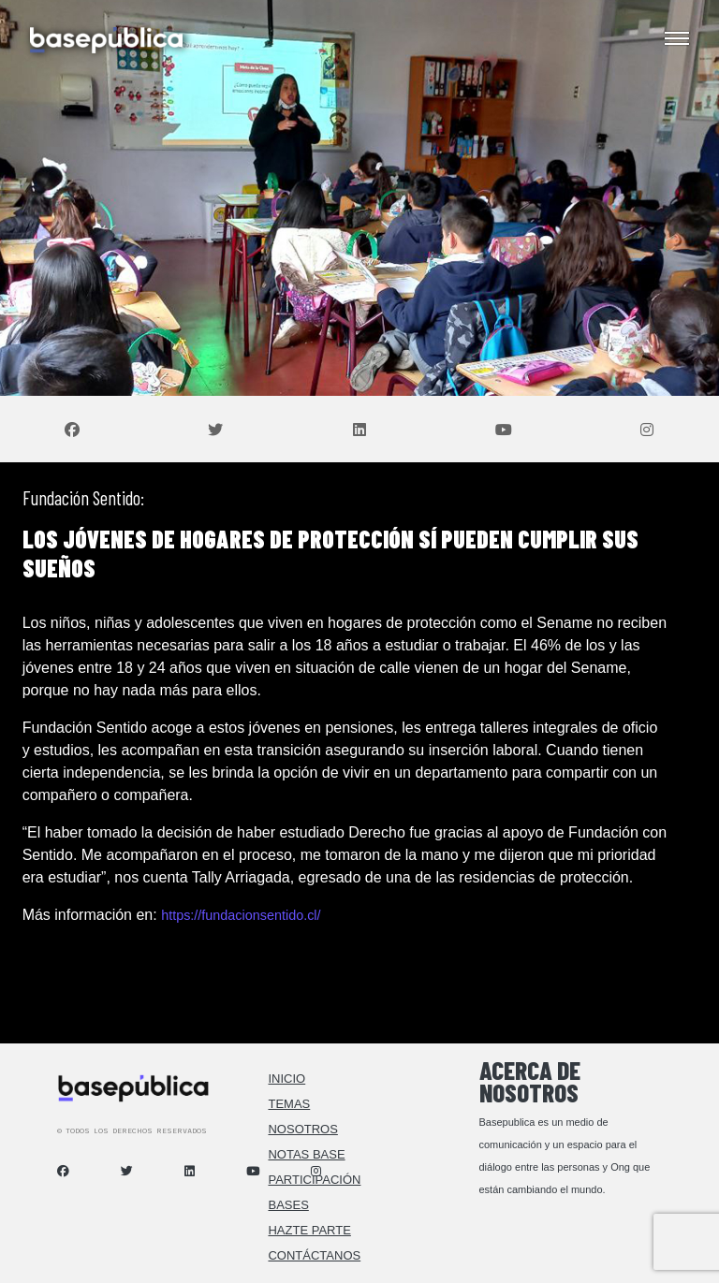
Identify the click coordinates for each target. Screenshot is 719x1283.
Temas (289, 1104)
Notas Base (306, 1154)
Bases (288, 1205)
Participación (314, 1179)
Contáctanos (314, 1255)
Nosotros (302, 1129)
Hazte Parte (309, 1230)
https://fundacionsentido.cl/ (240, 915)
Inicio (286, 1078)
